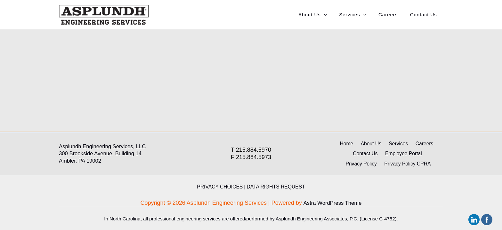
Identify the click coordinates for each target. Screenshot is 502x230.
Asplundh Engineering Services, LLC (106, 147)
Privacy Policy (421, 154)
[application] (333, 14)
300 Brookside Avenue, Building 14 (103, 154)
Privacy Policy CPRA (388, 164)
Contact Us (424, 14)
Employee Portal (384, 154)
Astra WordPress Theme (332, 203)
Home (351, 145)
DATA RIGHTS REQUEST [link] (275, 187)
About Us (322, 14)
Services (359, 14)
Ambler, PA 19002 (82, 162)
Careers (391, 14)
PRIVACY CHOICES (221, 187)
